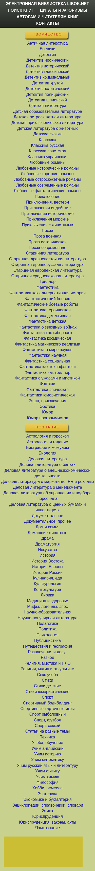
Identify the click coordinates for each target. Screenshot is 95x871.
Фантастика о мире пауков (47, 350)
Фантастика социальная (47, 361)
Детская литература (47, 105)
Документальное (47, 516)
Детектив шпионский (47, 100)
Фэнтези (47, 384)
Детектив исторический (47, 66)
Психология (47, 635)
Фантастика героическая (47, 310)
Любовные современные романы (47, 185)
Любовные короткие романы (47, 174)
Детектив (47, 54)
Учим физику (47, 771)
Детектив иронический (47, 60)
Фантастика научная (47, 355)
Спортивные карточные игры (48, 708)
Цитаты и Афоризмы (63, 10)
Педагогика (47, 623)
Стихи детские (47, 686)
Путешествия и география (47, 646)
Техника (47, 737)
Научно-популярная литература (47, 618)
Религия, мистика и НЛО (48, 663)
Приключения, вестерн (47, 202)
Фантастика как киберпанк (47, 333)
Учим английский (47, 748)
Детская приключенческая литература (48, 122)
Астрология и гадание (47, 442)
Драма (47, 538)
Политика (47, 629)
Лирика (47, 595)
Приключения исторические (47, 213)
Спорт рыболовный (47, 714)
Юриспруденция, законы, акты (47, 822)
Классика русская (47, 145)
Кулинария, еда (47, 578)
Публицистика (47, 640)
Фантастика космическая (47, 338)
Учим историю (47, 754)
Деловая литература (47, 459)
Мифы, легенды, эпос (47, 606)
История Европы (47, 567)
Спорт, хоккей (47, 725)
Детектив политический (48, 88)
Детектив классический (47, 71)
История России (47, 572)
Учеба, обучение (47, 742)
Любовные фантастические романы (47, 191)
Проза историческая (47, 242)
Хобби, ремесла (47, 788)
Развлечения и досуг (47, 652)
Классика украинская (47, 157)
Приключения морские (47, 219)
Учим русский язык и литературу (47, 765)
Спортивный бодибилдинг (47, 703)
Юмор (47, 412)
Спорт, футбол (47, 720)
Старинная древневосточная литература (47, 259)
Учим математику (47, 759)
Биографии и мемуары (47, 447)
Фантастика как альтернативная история (47, 293)
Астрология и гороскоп (47, 436)
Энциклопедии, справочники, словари (47, 805)
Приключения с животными (47, 225)
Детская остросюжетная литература (48, 117)
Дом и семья (48, 527)
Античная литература (47, 43)
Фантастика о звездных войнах (47, 327)
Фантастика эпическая (47, 389)
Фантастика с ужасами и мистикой (47, 378)
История (47, 555)
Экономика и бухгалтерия (47, 799)
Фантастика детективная (47, 316)
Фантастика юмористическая (47, 395)
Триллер (47, 281)
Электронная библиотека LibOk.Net (47, 4)
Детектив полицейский (47, 94)
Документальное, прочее (47, 521)
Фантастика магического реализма (47, 344)
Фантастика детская (47, 321)
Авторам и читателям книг (48, 17)
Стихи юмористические (47, 691)
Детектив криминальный (47, 77)
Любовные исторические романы (47, 168)
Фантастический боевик (47, 299)
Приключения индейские (47, 208)
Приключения (47, 196)
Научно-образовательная (47, 612)
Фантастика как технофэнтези (47, 367)
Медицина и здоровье (47, 601)
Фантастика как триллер (47, 372)
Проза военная (47, 236)
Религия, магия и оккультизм (47, 669)
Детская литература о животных (47, 128)
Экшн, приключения (47, 401)
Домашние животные (47, 533)
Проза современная (47, 247)
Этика (47, 811)
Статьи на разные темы (47, 731)
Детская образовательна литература (47, 111)
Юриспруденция (47, 816)
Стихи (47, 680)
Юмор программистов (47, 418)
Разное (47, 657)
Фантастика (47, 287)
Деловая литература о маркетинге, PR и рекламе (47, 481)
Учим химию (47, 777)
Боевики (47, 49)
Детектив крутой (47, 83)
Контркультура (47, 589)
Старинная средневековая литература (47, 276)
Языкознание (47, 828)
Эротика (47, 406)
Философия (47, 782)
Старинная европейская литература (47, 270)
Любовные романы (47, 162)
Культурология (47, 584)
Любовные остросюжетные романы (47, 179)
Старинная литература (47, 253)
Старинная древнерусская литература (47, 264)
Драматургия (47, 544)
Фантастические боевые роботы (47, 304)
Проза (47, 230)
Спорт (47, 697)
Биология (47, 453)
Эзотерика (47, 794)
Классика (47, 140)
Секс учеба (47, 675)
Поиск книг (21, 10)
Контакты (47, 23)
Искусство (47, 550)
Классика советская (47, 151)
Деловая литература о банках (47, 464)
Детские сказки (47, 134)
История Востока (47, 561)
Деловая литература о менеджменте (47, 487)
